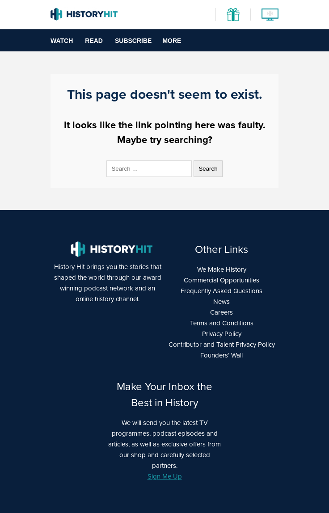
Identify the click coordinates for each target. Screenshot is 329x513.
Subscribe (133, 40)
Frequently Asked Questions (221, 291)
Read (94, 40)
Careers (221, 312)
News (221, 302)
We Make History (221, 269)
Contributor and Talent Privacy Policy (222, 344)
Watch (62, 40)
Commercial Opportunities (221, 280)
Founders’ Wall (221, 355)
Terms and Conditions (221, 323)
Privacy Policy (221, 334)
